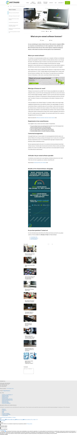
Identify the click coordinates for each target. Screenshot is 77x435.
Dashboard (8, 419)
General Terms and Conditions (6, 417)
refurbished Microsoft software (40, 162)
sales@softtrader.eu (34, 238)
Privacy (14, 417)
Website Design (19, 419)
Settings (13, 419)
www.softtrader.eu (33, 239)
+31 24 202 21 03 (33, 237)
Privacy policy (29, 423)
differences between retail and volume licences (45, 117)
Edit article (2, 419)
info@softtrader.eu (6, 390)
